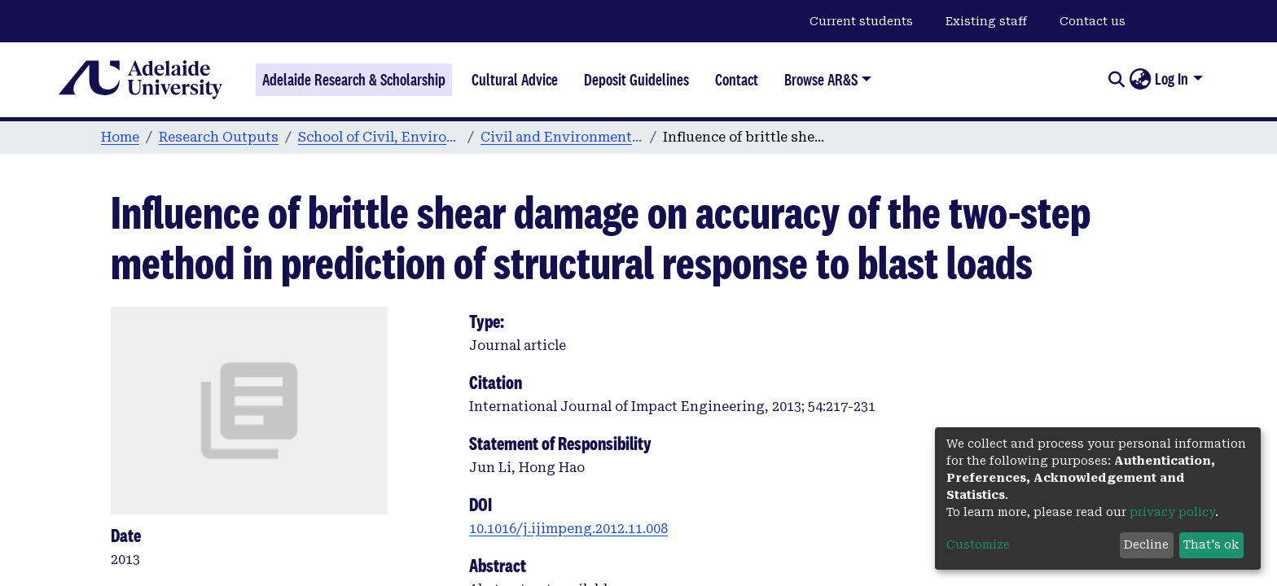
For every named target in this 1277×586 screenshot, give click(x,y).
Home (120, 137)
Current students (861, 21)
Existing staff (986, 21)
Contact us (1093, 21)
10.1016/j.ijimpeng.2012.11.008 (568, 528)
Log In (1171, 79)
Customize (978, 544)
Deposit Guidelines (636, 80)
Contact (736, 80)
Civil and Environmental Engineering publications (562, 137)
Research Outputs (219, 137)
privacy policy (1172, 511)
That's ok (1211, 544)
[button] (1139, 80)
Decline (1146, 544)
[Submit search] (1116, 80)
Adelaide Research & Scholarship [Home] (353, 80)
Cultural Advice (515, 80)
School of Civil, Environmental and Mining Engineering (379, 137)
